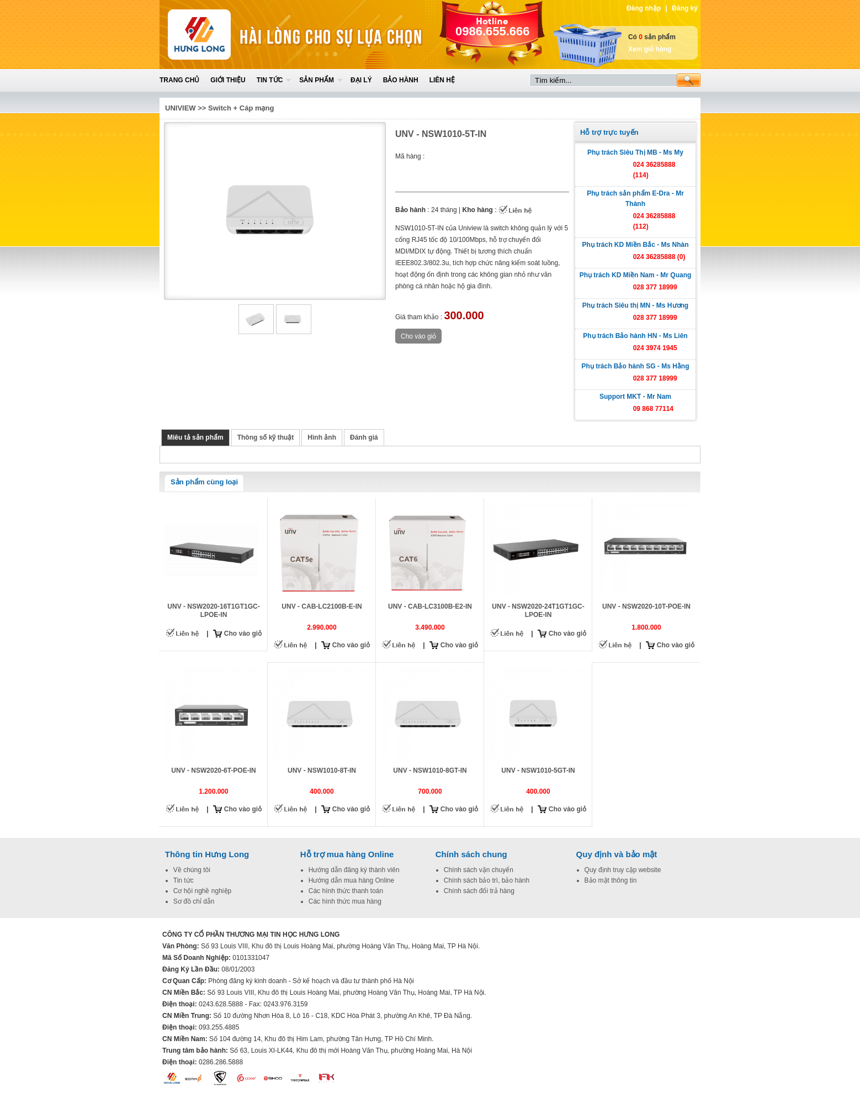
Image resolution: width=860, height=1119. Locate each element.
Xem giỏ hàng (649, 49)
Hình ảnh (321, 437)
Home (241, 34)
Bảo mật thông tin (611, 880)
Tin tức (270, 80)
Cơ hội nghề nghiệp (202, 891)
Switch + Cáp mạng (241, 108)
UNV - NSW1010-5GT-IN (538, 770)
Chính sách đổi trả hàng (479, 891)
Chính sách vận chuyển (478, 870)
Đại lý (361, 80)
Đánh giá (364, 437)
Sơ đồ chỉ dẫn (194, 901)
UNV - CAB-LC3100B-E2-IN (430, 606)
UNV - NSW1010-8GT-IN (429, 770)
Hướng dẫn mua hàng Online (351, 880)
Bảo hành (400, 80)
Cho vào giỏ (243, 633)
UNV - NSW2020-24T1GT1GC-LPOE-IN (538, 611)
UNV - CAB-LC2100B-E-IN (322, 606)
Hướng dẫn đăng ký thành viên (354, 870)
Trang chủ (179, 80)
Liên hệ (442, 80)
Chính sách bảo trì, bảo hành (486, 880)
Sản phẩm (316, 80)
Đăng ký (685, 8)
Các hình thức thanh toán (346, 891)
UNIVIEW (180, 108)
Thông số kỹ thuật (265, 437)
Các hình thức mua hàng (345, 901)
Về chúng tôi (191, 870)
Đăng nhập (644, 8)
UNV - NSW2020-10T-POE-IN (646, 606)
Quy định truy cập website (623, 870)
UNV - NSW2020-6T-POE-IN (213, 770)
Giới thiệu (227, 80)
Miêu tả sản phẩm (195, 437)
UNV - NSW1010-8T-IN (322, 770)
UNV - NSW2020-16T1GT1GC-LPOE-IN (213, 611)
